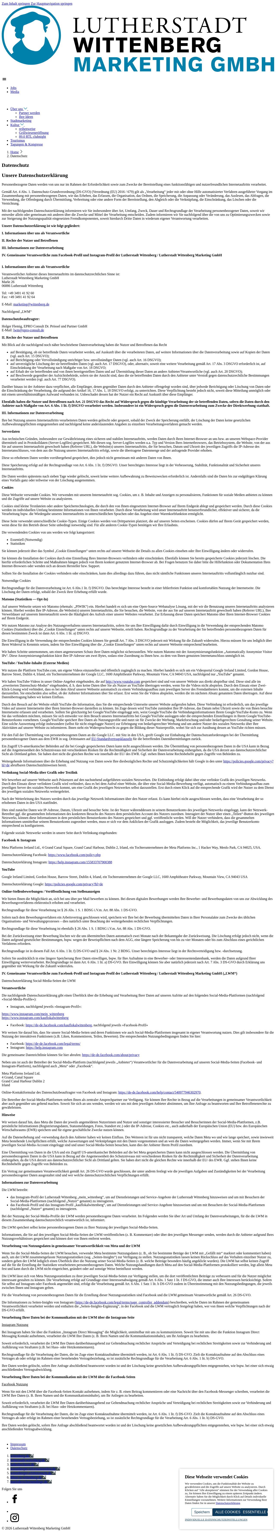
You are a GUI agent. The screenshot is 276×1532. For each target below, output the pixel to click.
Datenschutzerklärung (228, 1503)
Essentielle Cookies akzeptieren (255, 1512)
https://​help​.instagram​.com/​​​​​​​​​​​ (80, 862)
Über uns (22, 109)
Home (14, 152)
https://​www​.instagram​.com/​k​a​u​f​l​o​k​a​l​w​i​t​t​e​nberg (35, 1018)
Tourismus (17, 140)
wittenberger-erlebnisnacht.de (33, 1473)
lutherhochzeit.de (24, 1464)
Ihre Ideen (26, 117)
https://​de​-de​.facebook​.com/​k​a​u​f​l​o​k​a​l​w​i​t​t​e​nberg (59, 1025)
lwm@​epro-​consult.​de (28, 330)
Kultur (20, 125)
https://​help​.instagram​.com (44, 1047)
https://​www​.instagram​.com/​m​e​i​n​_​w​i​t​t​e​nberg (33, 1014)
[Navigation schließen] (4, 101)
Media (14, 92)
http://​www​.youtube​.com (123, 681)
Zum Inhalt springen (16, 3)
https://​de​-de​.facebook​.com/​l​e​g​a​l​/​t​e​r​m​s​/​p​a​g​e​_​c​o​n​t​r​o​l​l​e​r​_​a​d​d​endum (122, 1302)
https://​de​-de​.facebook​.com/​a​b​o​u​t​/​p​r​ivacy (111, 1055)
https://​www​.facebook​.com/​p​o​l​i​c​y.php (74, 855)
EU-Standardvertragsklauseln (111, 739)
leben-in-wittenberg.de (28, 1477)
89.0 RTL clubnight (32, 136)
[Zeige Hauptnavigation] (4, 80)
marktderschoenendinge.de (31, 1481)
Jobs (13, 88)
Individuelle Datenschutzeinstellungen (216, 1519)
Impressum (18, 1444)
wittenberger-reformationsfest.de (35, 1469)
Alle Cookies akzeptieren (227, 1512)
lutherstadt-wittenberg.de (29, 1460)
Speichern (202, 1512)
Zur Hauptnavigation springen (51, 3)
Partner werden (29, 113)
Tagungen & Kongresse (26, 144)
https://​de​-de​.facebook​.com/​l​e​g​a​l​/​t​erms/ (53, 1043)
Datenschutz (18, 1448)
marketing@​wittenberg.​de (31, 304)
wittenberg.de (21, 1456)
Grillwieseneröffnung (34, 133)
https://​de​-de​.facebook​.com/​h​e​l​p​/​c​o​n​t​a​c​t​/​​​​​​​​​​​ (159, 1092)
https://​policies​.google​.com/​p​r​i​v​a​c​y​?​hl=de (74, 884)
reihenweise (27, 129)
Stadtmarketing (20, 120)
